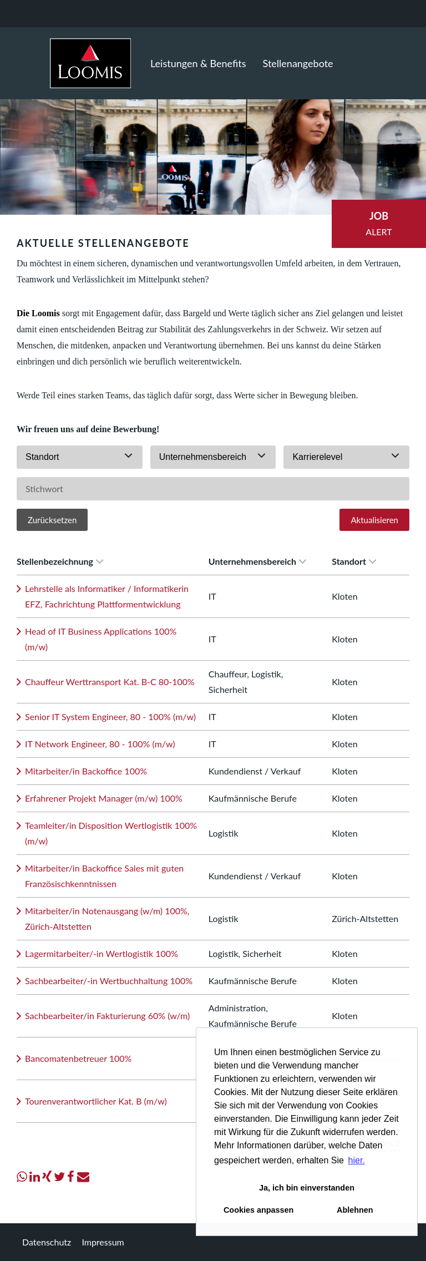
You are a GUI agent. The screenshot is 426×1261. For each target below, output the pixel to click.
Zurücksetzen (52, 520)
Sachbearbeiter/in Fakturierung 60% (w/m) (107, 1015)
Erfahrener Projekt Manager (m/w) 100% (103, 798)
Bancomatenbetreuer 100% (78, 1058)
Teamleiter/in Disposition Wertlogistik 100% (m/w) (111, 833)
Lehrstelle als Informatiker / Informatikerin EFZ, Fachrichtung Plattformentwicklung (107, 596)
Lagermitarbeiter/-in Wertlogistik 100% (101, 953)
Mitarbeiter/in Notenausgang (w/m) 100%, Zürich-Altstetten (107, 918)
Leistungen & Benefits (198, 63)
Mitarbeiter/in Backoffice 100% (86, 771)
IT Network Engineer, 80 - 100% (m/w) (100, 743)
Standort (354, 561)
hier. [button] (356, 1160)
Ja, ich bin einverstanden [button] (306, 1187)
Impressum (103, 1242)
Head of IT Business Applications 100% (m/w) (100, 639)
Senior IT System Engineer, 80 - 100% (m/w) (110, 716)
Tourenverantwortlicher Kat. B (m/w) (96, 1101)
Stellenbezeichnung (60, 561)
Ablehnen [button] (355, 1210)
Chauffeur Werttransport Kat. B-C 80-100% (110, 681)
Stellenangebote (298, 63)
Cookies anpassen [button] (258, 1210)
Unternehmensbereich (257, 561)
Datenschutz (46, 1242)
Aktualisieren (374, 520)
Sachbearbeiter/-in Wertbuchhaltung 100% (108, 980)
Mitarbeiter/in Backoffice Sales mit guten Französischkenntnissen (104, 876)
